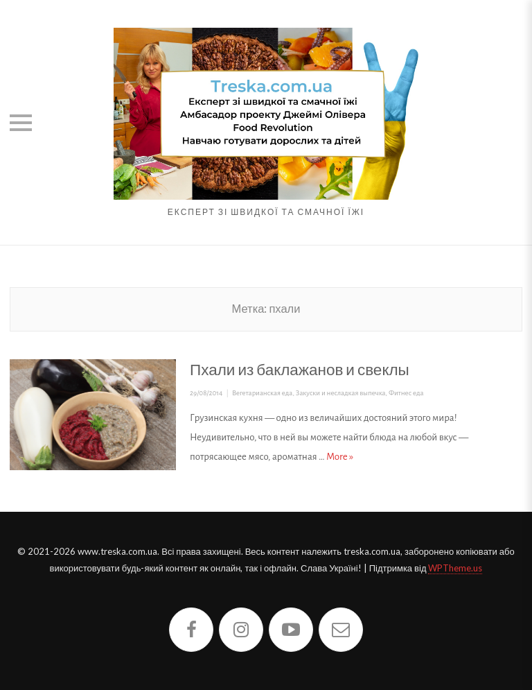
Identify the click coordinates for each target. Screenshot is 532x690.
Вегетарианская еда (262, 393)
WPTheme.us (455, 567)
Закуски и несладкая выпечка (341, 393)
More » (339, 456)
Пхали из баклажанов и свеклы (299, 369)
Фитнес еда (406, 393)
